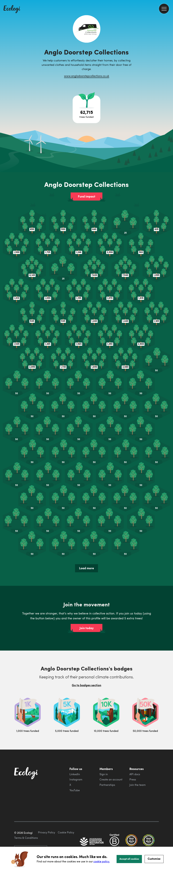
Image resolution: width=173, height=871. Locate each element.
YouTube (74, 790)
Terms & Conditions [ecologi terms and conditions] (26, 837)
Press (132, 779)
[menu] (164, 9)
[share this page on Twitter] (169, 55)
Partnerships (107, 784)
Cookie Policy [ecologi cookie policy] (66, 832)
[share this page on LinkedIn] (169, 62)
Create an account (111, 779)
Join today (87, 628)
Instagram (75, 779)
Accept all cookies (129, 858)
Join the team (137, 784)
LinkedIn (74, 774)
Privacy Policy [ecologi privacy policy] (46, 832)
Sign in (104, 774)
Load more (86, 568)
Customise (154, 859)
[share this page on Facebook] (169, 48)
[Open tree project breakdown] (86, 109)
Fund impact (86, 196)
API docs (134, 774)
